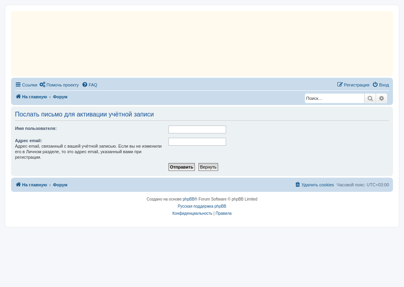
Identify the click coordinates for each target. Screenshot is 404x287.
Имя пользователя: (36, 128)
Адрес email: (28, 140)
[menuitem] (59, 85)
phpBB (189, 199)
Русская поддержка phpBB (202, 206)
